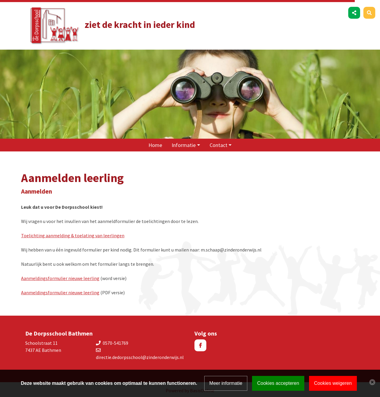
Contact (218, 143)
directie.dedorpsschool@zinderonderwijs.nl (140, 355)
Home (155, 143)
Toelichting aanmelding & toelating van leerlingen (72, 234)
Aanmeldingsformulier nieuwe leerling (60, 276)
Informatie (184, 143)
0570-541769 (115, 341)
